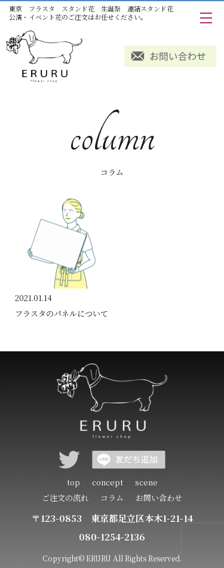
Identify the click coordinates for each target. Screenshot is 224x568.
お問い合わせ (159, 497)
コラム (112, 497)
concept (107, 482)
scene (146, 482)
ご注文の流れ (65, 497)
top (73, 482)
